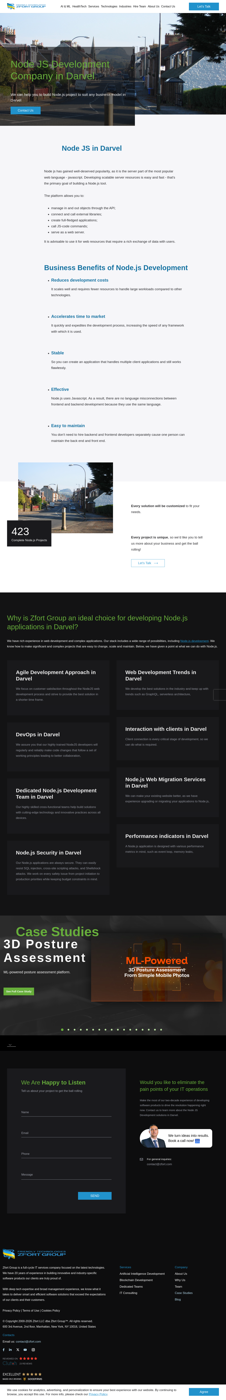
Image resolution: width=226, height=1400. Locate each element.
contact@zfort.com (159, 1164)
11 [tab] (124, 1030)
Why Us (180, 1280)
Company (181, 1267)
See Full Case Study (18, 991)
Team (178, 1286)
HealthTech (79, 6)
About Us (181, 1273)
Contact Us (168, 6)
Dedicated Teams (131, 1286)
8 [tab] (105, 1030)
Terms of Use (30, 1310)
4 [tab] (81, 1030)
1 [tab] (62, 1030)
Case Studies (184, 1293)
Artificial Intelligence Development (142, 1273)
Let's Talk (203, 6)
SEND (94, 1196)
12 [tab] (130, 1030)
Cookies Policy (50, 1310)
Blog (178, 1299)
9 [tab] (112, 1030)
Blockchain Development (136, 1280)
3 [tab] (75, 1030)
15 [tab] (149, 1030)
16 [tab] (155, 1030)
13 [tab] (136, 1030)
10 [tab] (118, 1030)
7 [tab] (99, 1030)
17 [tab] (161, 1030)
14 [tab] (143, 1030)
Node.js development (194, 641)
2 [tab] (68, 1030)
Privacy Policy (98, 1394)
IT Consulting (128, 1293)
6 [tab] (93, 1030)
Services (125, 1267)
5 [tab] (87, 1030)
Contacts (8, 1335)
